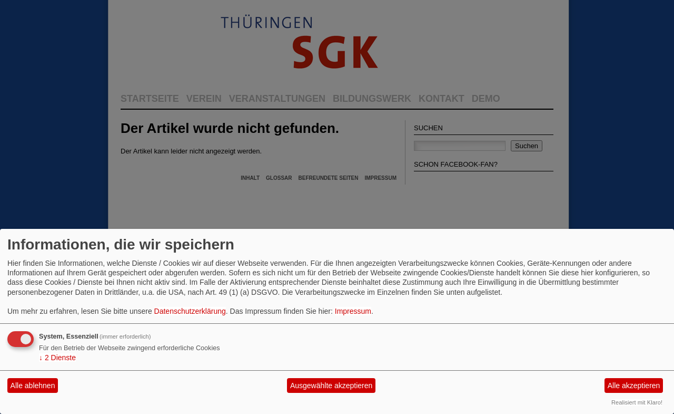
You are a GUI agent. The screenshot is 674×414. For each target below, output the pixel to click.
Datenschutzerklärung (190, 311)
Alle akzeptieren (634, 385)
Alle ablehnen (33, 385)
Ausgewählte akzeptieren (331, 385)
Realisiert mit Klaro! (636, 402)
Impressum (353, 311)
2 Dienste (57, 357)
